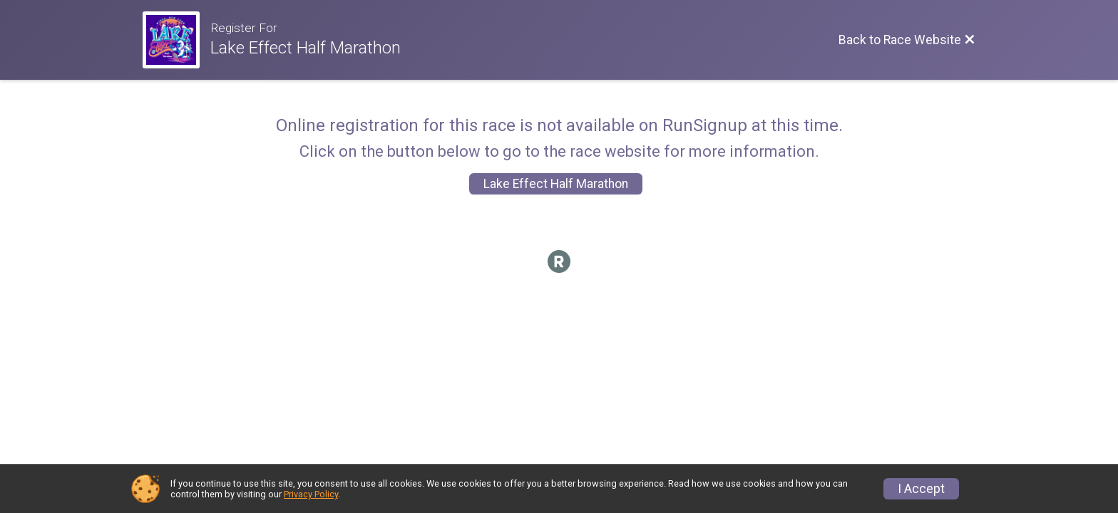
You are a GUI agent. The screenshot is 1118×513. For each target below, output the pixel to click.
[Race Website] (176, 39)
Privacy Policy (311, 494)
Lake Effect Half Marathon (555, 184)
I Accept (921, 489)
